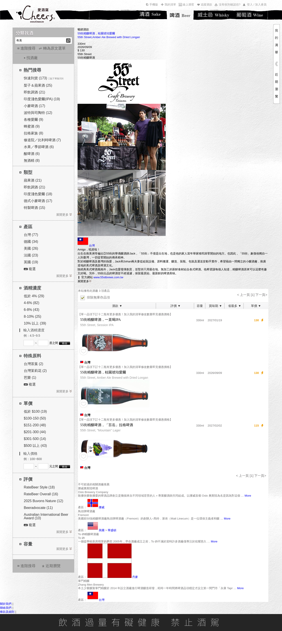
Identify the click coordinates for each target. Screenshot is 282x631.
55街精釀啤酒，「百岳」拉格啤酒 (106, 425)
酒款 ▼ (117, 306)
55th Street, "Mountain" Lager (100, 430)
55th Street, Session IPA (97, 325)
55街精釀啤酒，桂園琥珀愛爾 (96, 33)
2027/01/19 (215, 320)
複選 (30, 269)
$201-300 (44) (35, 432)
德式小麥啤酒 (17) (38, 201)
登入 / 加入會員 (257, 4)
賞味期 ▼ (215, 306)
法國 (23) (31, 255)
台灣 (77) (31, 235)
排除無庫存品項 (95, 297)
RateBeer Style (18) (39, 487)
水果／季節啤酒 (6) (39, 147)
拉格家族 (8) (33, 133)
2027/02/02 (215, 425)
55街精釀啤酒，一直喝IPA (100, 319)
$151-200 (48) (35, 425)
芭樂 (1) (30, 377)
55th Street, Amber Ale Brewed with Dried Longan (114, 377)
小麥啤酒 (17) (34, 106)
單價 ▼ (256, 306)
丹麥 (135, 577)
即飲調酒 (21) (34, 92)
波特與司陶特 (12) (38, 113)
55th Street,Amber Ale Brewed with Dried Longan (109, 37)
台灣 (92, 245)
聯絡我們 (5, 607)
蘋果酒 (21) (33, 180)
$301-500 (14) (35, 439)
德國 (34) (31, 241)
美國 (101, 530)
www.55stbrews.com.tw (108, 277)
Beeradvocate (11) (38, 508)
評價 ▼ (176, 306)
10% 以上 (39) (35, 323)
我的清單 (170, 4)
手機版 (153, 4)
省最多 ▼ (234, 306)
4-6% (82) (31, 303)
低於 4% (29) (34, 296)
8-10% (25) (32, 316)
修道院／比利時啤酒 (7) (42, 140)
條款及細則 (7, 611)
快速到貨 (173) (35, 78)
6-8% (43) (31, 310)
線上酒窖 (188, 4)
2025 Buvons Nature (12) (43, 501)
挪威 (101, 507)
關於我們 (5, 603)
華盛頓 (112, 530)
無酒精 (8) (32, 160)
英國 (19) (31, 262)
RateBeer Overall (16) (41, 494)
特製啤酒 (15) (34, 208)
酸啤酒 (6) (32, 154)
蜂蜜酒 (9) (32, 126)
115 (256, 425)
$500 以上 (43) (35, 445)
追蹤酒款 (206, 4)
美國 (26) (31, 248)
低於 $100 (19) (35, 411)
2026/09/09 (215, 373)
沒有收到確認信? (229, 4)
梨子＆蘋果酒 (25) (38, 85)
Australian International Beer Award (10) (46, 516)
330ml (200, 320)
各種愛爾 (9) (33, 119)
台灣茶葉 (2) (33, 364)
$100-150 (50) (35, 418)
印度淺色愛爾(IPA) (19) (42, 99)
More (248, 495)
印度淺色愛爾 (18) (38, 194)
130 (256, 320)
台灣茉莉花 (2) (35, 371)
